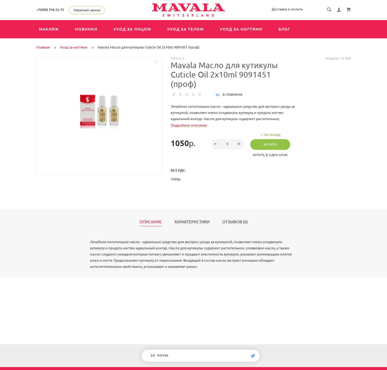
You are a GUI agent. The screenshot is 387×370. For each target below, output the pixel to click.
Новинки (86, 29)
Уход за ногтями (241, 29)
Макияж (49, 29)
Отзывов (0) (235, 222)
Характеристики (192, 222)
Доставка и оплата (287, 9)
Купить (270, 144)
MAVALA (178, 58)
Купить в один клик (270, 155)
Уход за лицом (132, 29)
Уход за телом (185, 29)
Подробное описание (189, 125)
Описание (150, 222)
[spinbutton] (227, 144)
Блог (284, 29)
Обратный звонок (87, 10)
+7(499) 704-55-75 (50, 10)
